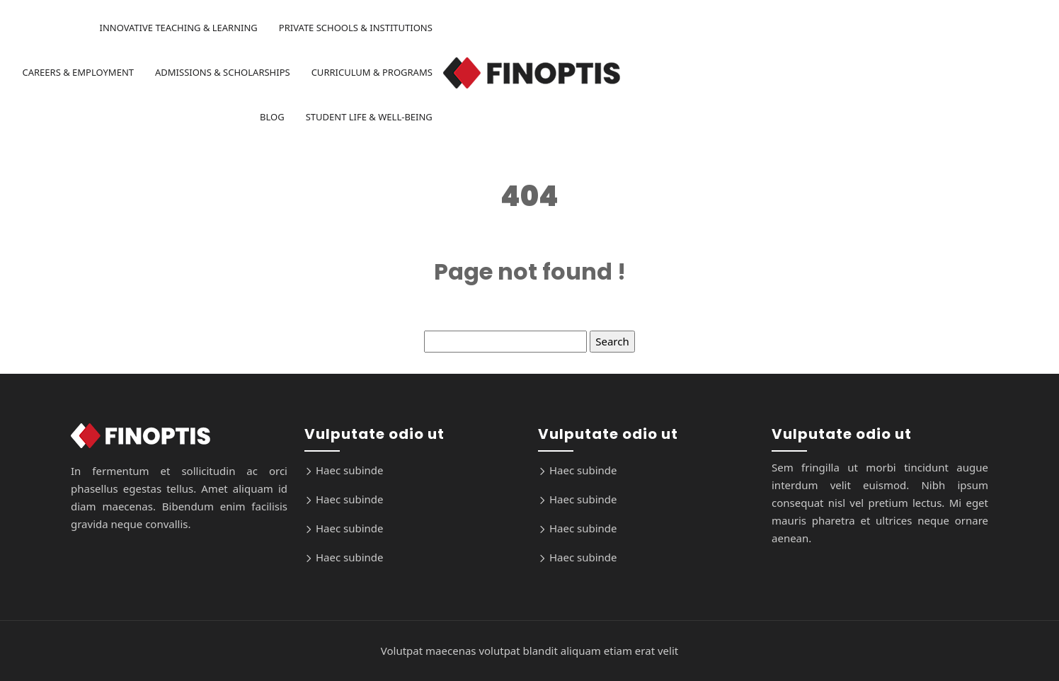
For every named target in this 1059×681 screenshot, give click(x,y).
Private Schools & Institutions (356, 27)
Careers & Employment (78, 72)
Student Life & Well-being (369, 116)
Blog (272, 116)
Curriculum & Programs (372, 72)
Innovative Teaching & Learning (178, 27)
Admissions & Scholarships (222, 72)
